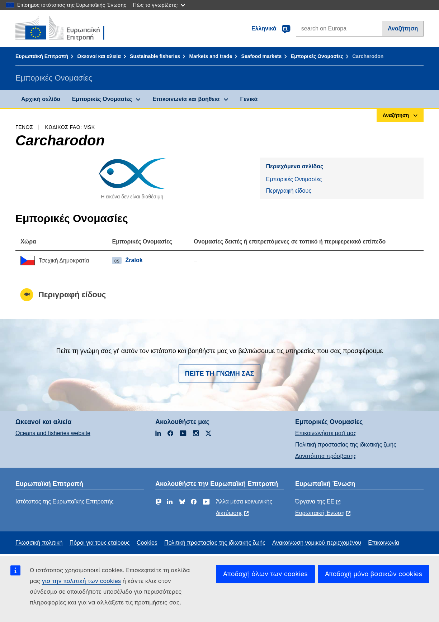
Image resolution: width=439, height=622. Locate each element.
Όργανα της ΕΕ (314, 501)
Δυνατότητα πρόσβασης (326, 456)
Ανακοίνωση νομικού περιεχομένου (316, 543)
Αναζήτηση (403, 28)
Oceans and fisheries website (52, 433)
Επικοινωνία (383, 543)
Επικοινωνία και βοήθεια (186, 99)
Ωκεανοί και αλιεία (99, 56)
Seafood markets (261, 56)
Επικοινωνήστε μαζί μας (325, 433)
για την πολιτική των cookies (81, 580)
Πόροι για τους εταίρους (100, 543)
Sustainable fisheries (155, 56)
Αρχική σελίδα (41, 99)
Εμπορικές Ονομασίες (317, 56)
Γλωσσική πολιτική (38, 543)
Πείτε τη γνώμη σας (219, 373)
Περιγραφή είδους (288, 191)
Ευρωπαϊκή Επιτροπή (41, 56)
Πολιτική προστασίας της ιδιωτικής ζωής (345, 445)
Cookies (147, 543)
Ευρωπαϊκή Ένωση (320, 513)
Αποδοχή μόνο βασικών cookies (373, 574)
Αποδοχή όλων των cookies (265, 574)
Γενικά (249, 99)
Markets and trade (210, 56)
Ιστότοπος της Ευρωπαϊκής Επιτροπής (64, 501)
